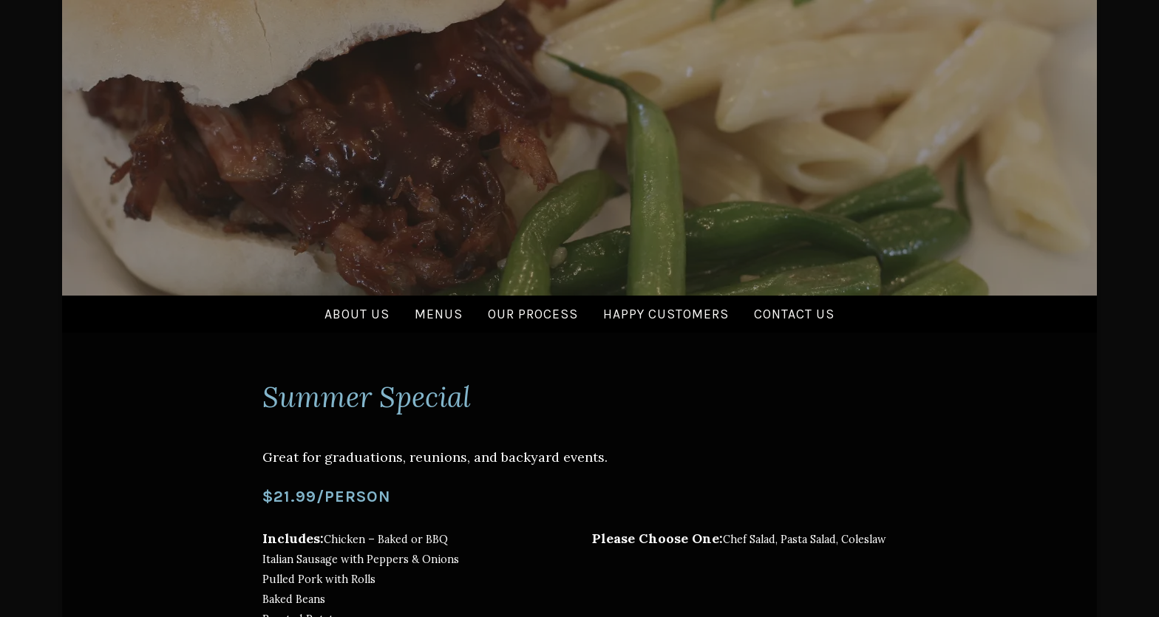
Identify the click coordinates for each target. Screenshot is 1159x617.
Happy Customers (666, 314)
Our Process (533, 314)
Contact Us (794, 314)
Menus (439, 314)
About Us (357, 314)
